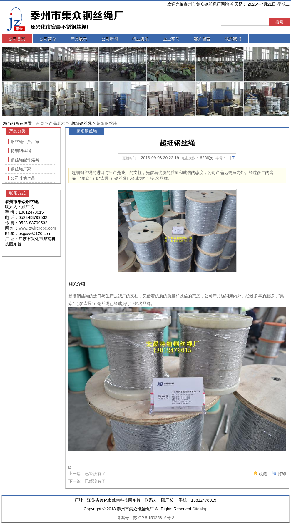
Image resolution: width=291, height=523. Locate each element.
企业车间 (171, 38)
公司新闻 (109, 38)
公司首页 (17, 38)
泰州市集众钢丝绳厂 (81, 19)
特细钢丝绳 (21, 150)
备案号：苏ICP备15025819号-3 (145, 517)
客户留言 (202, 38)
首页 (40, 123)
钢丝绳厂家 (21, 169)
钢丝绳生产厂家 (25, 141)
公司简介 (48, 38)
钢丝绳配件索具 (25, 159)
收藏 (263, 473)
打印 (282, 473)
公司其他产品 (23, 178)
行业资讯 (140, 38)
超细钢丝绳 (106, 123)
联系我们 (233, 38)
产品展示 (79, 38)
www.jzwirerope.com (37, 228)
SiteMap (199, 509)
